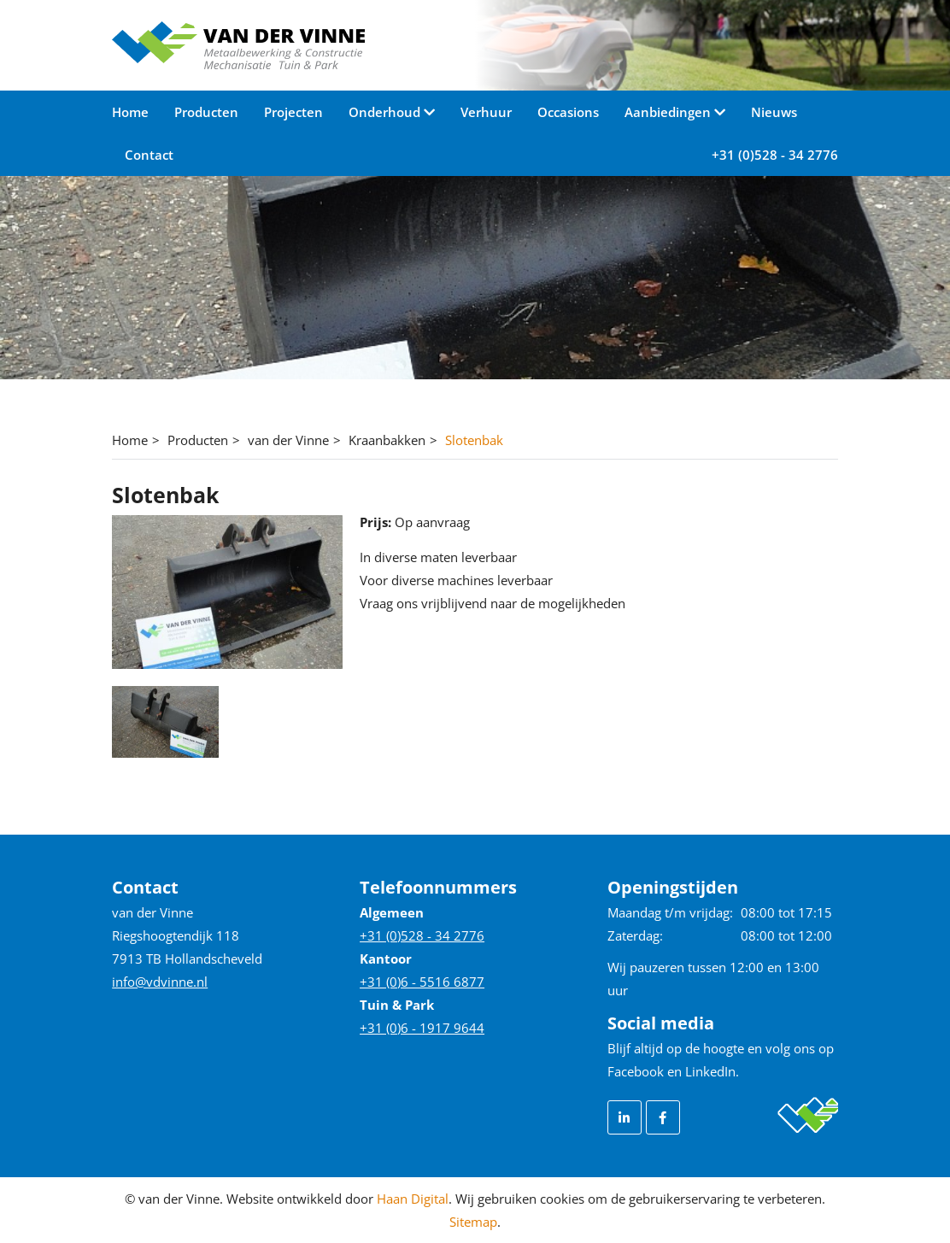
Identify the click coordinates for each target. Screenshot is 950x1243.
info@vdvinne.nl (160, 981)
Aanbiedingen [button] (669, 111)
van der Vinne (288, 440)
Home (130, 111)
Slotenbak (474, 440)
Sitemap (473, 1221)
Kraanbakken (387, 440)
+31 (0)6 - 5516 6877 (422, 981)
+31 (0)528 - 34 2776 (775, 154)
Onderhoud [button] (386, 111)
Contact (149, 154)
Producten (206, 111)
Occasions (568, 111)
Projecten (293, 111)
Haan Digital (413, 1198)
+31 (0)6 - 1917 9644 (422, 1027)
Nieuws (774, 111)
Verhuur (486, 111)
